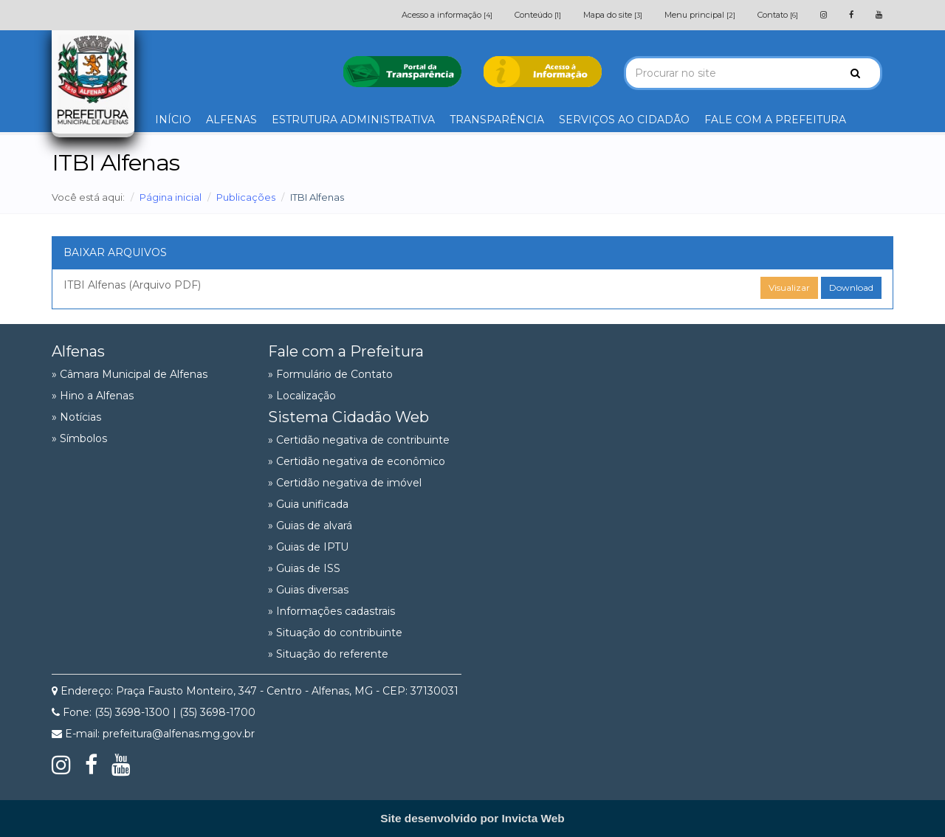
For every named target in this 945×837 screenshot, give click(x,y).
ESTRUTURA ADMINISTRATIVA (353, 119)
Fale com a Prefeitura (346, 351)
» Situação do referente (328, 654)
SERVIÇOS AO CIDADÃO (624, 119)
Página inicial (171, 197)
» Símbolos (79, 438)
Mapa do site (612, 15)
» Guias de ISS (304, 568)
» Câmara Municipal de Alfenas (129, 374)
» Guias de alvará (310, 525)
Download (851, 287)
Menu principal (699, 15)
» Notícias (76, 417)
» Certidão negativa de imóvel (345, 482)
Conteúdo (538, 15)
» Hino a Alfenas (93, 395)
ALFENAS (231, 119)
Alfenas (78, 351)
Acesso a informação (447, 15)
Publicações (245, 197)
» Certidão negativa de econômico (356, 461)
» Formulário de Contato (330, 374)
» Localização (302, 395)
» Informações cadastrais (331, 611)
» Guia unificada (308, 504)
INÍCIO (173, 119)
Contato (777, 15)
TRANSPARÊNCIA (497, 119)
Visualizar (789, 287)
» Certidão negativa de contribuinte (359, 440)
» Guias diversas (308, 589)
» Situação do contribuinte (335, 632)
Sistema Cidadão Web (348, 417)
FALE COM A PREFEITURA (775, 119)
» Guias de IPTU (308, 547)
